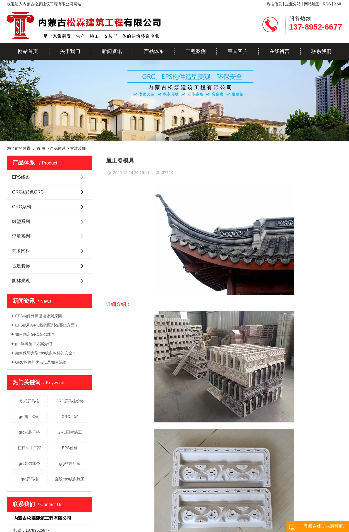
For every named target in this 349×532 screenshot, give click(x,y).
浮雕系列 (21, 236)
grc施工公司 (29, 416)
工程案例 (196, 51)
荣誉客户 (238, 51)
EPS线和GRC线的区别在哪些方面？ (46, 325)
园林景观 (21, 280)
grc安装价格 (29, 432)
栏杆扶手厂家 (29, 448)
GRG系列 (21, 206)
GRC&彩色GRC (28, 192)
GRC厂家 (69, 416)
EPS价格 (70, 448)
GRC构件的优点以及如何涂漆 (41, 362)
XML (338, 4)
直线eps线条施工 (70, 479)
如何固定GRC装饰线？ (35, 334)
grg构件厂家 (69, 463)
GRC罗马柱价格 (70, 401)
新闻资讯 (112, 51)
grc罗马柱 (29, 479)
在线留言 (279, 51)
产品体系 (154, 51)
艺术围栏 (21, 251)
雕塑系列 (21, 221)
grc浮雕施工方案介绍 (33, 344)
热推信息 (274, 4)
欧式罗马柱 (29, 401)
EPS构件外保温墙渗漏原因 (38, 316)
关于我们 (70, 51)
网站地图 (312, 4)
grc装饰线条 (29, 463)
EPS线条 (21, 177)
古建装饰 (78, 148)
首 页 (41, 148)
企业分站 (293, 4)
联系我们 (321, 51)
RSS (327, 4)
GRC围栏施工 (70, 432)
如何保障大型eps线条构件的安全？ (45, 353)
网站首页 (28, 51)
